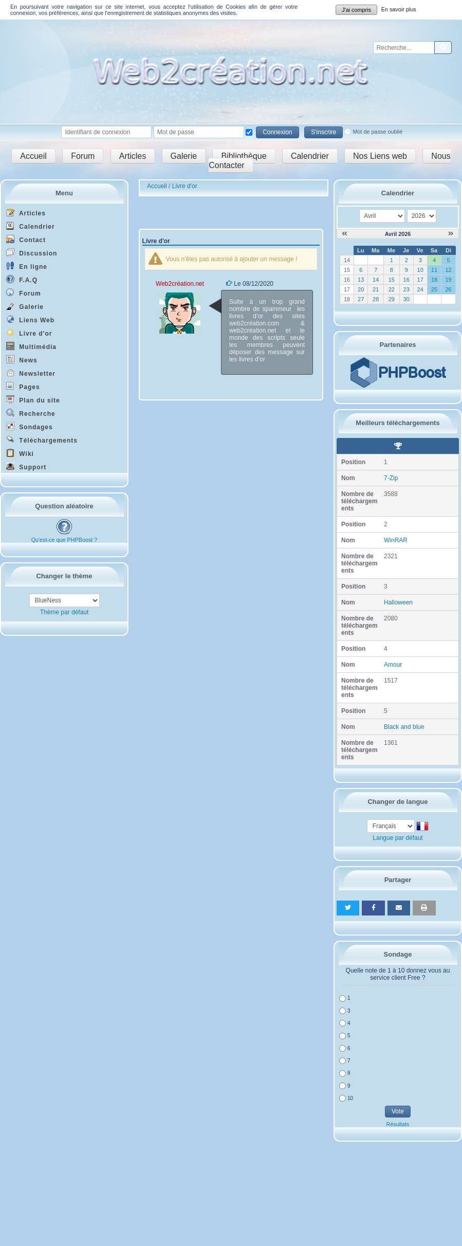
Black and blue (404, 726)
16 (406, 280)
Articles (132, 156)
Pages (23, 386)
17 (420, 280)
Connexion (277, 132)
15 (392, 280)
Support (26, 466)
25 (434, 289)
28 (376, 299)
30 (406, 299)
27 (361, 299)
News (22, 359)
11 (434, 270)
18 (434, 280)
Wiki (20, 453)
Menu (64, 193)
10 (420, 270)
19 (448, 280)
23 (406, 289)
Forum (83, 156)
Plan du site (33, 399)
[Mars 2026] (344, 233)
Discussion (31, 252)
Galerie (184, 156)
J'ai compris (356, 10)
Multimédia (31, 346)
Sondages (29, 426)
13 (361, 280)
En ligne (26, 266)
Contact (26, 239)
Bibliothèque (243, 156)
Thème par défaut (64, 612)
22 (392, 289)
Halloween (398, 602)
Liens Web (30, 319)
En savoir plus (398, 9)
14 (376, 280)
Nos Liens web (380, 156)
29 (392, 299)
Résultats (397, 1124)
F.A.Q (22, 279)
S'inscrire (323, 132)
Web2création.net (180, 283)
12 (448, 270)
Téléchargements (42, 439)
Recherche (31, 413)
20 (361, 289)
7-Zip (391, 478)
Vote (398, 1111)
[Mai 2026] (451, 233)
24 (420, 289)
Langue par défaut (397, 837)
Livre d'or (29, 332)
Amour (393, 664)
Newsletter (31, 373)
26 (448, 289)
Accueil (33, 156)
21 (376, 289)
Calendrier (310, 156)
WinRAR (396, 540)
